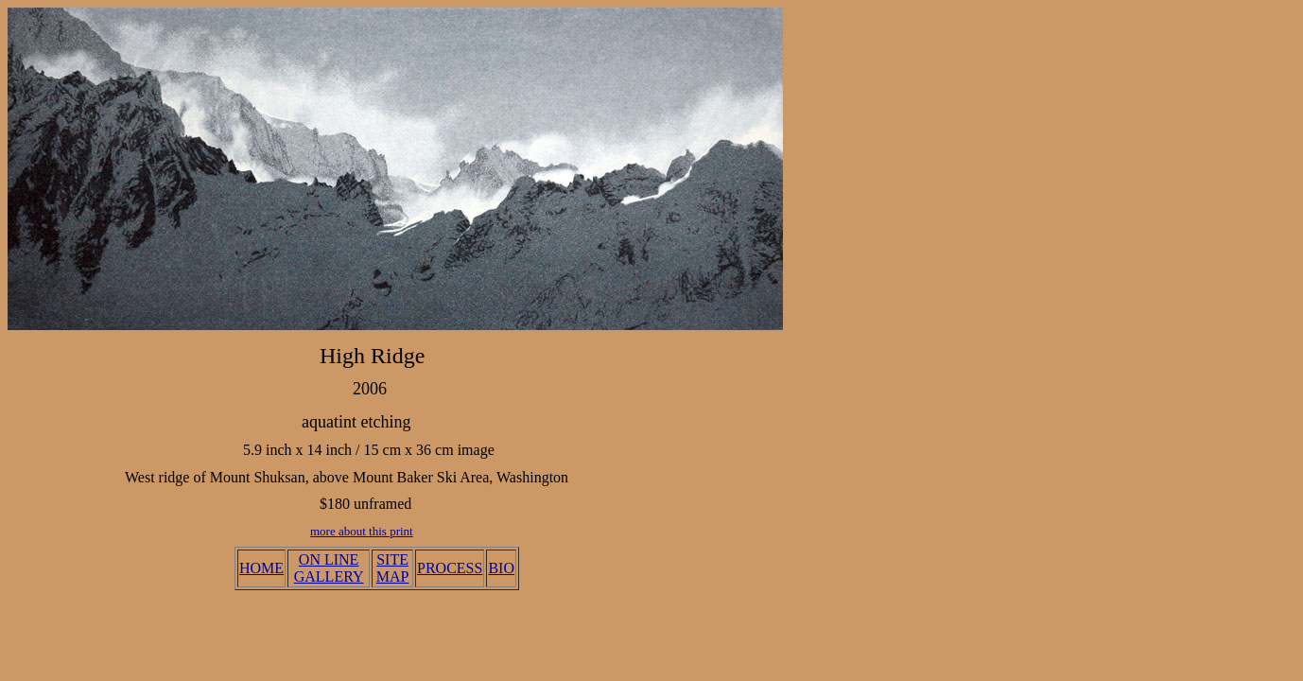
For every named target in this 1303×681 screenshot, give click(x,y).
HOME (261, 568)
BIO (501, 568)
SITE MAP (392, 568)
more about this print (361, 531)
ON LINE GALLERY (329, 568)
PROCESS (449, 568)
